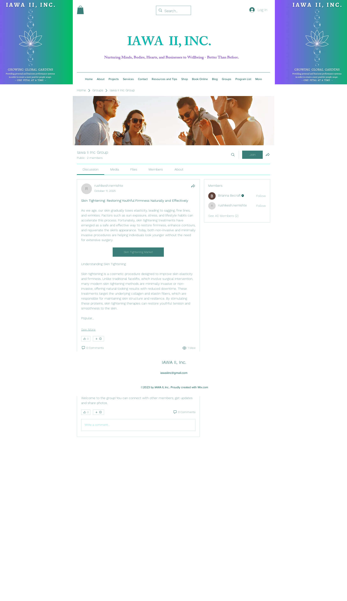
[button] (80, 10)
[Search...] (173, 11)
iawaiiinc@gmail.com (173, 372)
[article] (138, 275)
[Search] (232, 155)
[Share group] (267, 154)
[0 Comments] (92, 348)
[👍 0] (85, 338)
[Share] (193, 185)
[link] (90, 169)
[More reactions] (98, 338)
